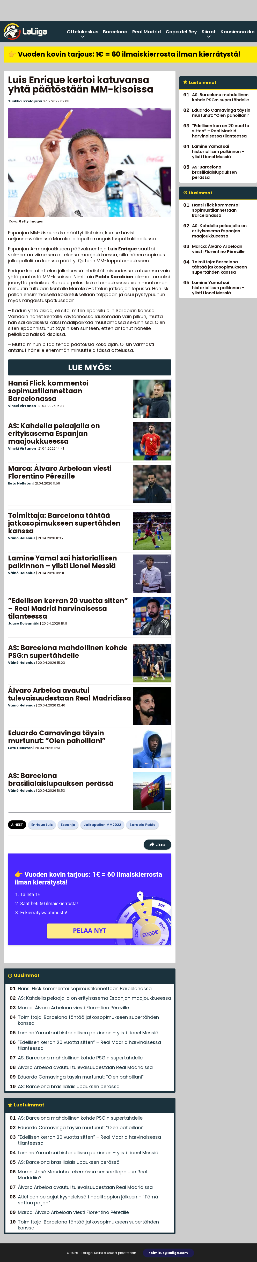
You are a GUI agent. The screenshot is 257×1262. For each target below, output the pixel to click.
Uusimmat (27, 975)
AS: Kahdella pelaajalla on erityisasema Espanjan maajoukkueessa (54, 433)
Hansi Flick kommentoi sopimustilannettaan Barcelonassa (48, 391)
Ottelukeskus (82, 31)
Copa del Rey (181, 31)
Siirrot (209, 31)
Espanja (68, 824)
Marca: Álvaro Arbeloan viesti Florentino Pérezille (60, 472)
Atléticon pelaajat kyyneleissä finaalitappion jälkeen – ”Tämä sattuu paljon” (88, 1200)
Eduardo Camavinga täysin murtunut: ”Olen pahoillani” (57, 736)
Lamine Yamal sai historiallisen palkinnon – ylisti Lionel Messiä (62, 562)
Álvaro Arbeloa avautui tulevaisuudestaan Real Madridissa (69, 694)
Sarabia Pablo (142, 824)
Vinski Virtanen (22, 405)
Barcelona (115, 31)
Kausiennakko (238, 31)
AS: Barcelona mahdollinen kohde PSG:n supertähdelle (67, 651)
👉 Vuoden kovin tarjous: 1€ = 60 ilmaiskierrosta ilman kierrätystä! (124, 54)
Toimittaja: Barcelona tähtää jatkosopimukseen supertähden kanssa (64, 523)
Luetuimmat (29, 1105)
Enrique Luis (42, 824)
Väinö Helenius (21, 538)
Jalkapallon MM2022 (102, 824)
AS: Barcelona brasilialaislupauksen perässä (61, 779)
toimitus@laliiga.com (168, 1253)
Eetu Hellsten (20, 483)
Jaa (157, 844)
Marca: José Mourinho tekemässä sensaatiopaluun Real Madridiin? (82, 1174)
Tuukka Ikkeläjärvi (25, 101)
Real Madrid (146, 31)
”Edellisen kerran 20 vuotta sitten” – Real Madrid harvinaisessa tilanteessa (68, 608)
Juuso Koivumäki (23, 623)
